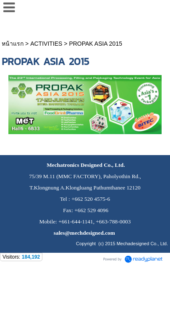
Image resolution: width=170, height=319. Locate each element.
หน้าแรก (13, 43)
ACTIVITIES (46, 43)
